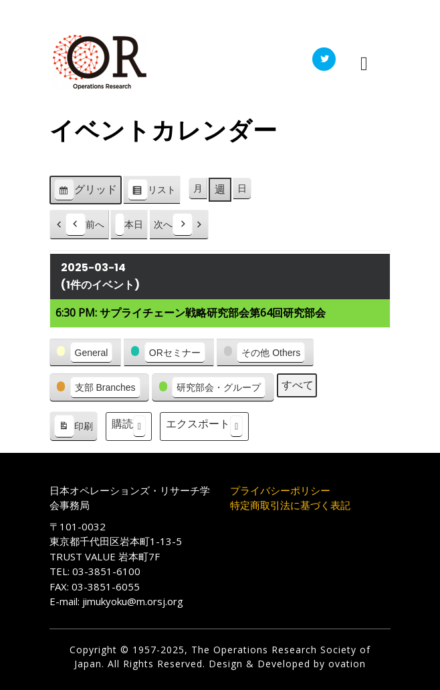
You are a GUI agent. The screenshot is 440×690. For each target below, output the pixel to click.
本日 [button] (129, 224)
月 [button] (198, 188)
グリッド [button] (85, 192)
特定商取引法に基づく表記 (290, 505)
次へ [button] (173, 224)
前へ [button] (85, 224)
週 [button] (220, 189)
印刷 (73, 428)
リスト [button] (151, 192)
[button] (85, 353)
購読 (129, 426)
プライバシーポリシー (280, 490)
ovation (345, 663)
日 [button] (242, 188)
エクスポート (204, 426)
